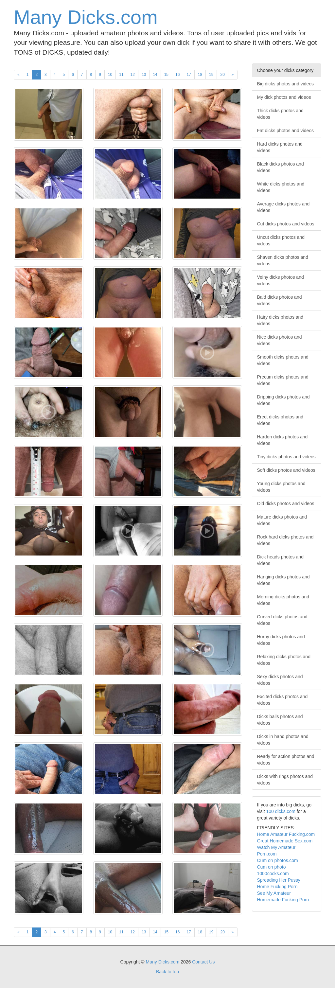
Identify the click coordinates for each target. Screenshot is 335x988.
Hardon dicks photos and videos (282, 440)
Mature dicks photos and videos (282, 520)
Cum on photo (271, 867)
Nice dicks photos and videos (279, 340)
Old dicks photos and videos (285, 503)
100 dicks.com (280, 811)
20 (222, 74)
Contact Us (203, 961)
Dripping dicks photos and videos (283, 400)
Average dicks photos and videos (283, 207)
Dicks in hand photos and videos (283, 740)
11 (121, 74)
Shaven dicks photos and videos (282, 260)
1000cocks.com (273, 873)
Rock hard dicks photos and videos (285, 540)
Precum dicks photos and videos (283, 380)
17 (188, 74)
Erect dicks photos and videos (280, 420)
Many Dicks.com (86, 17)
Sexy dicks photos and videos (280, 680)
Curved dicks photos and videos (282, 620)
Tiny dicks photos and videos (286, 456)
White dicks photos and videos (281, 187)
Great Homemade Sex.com (285, 840)
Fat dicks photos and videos (285, 130)
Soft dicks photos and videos (286, 470)
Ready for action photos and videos (285, 760)
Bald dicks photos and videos (279, 300)
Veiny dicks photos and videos (280, 280)
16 (177, 74)
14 (155, 74)
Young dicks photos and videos (281, 487)
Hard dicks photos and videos (280, 147)
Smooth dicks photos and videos (283, 360)
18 (200, 74)
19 (211, 74)
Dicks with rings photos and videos (285, 779)
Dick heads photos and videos (280, 560)
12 (133, 74)
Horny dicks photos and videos (281, 640)
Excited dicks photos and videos (282, 700)
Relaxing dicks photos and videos (283, 660)
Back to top (167, 971)
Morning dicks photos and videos (283, 600)
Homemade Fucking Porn (283, 899)
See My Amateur (274, 893)
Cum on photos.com (277, 860)
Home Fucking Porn (277, 886)
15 (166, 74)
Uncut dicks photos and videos (281, 240)
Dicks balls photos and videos (280, 720)
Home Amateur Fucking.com (286, 834)
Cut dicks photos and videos (285, 223)
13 (144, 74)
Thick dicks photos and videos (280, 114)
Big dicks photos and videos (285, 83)
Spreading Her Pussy (278, 880)
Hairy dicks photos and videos (280, 320)
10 (110, 74)
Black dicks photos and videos (280, 167)
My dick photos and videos (284, 97)
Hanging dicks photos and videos (283, 580)
